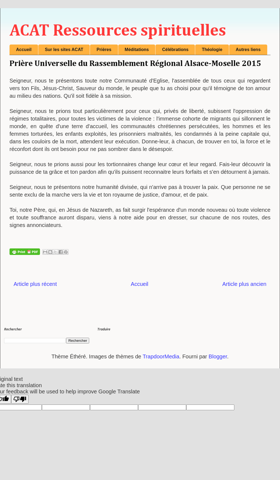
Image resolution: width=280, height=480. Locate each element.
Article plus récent (35, 284)
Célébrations (175, 49)
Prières (104, 49)
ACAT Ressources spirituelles (118, 31)
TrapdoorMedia (161, 356)
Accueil (24, 49)
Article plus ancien (244, 284)
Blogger (218, 356)
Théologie (212, 49)
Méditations (137, 49)
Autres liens (248, 49)
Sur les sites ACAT (64, 49)
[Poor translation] (20, 399)
